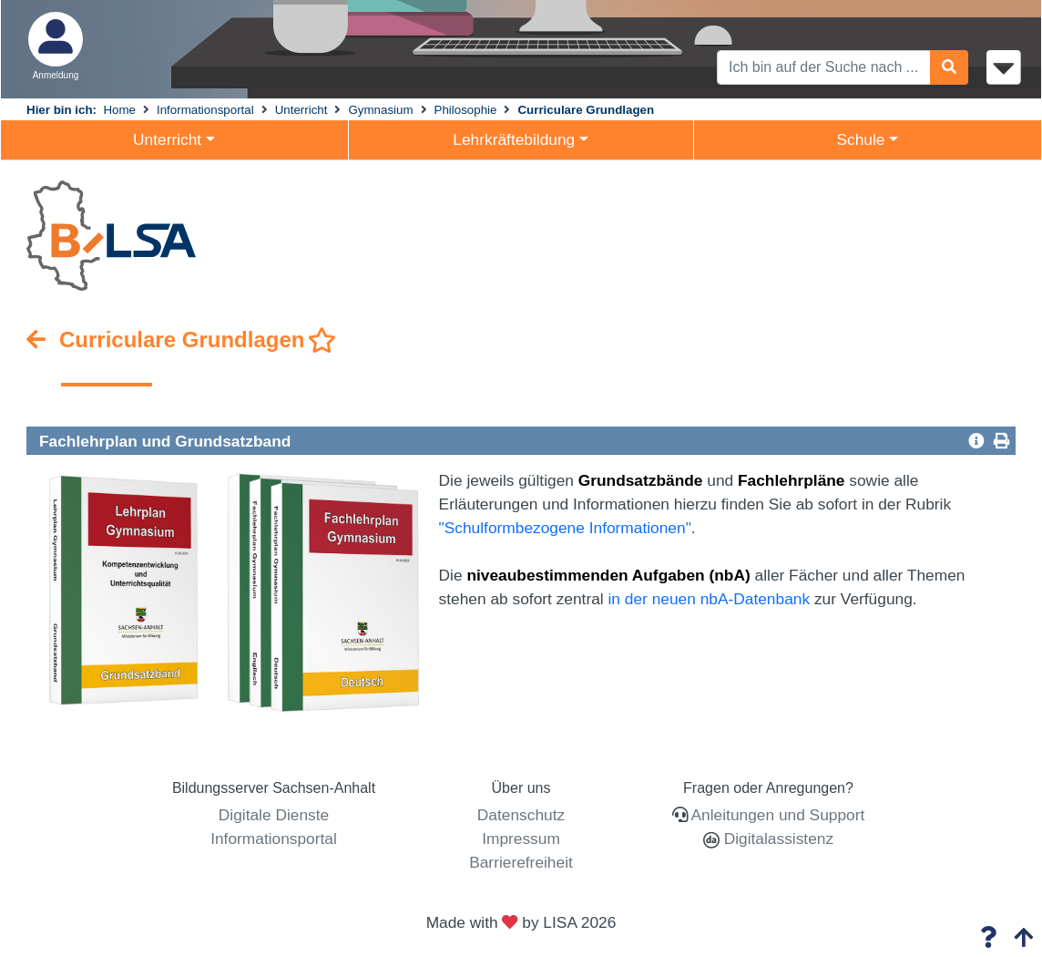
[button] (976, 440)
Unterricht (301, 110)
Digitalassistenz (776, 838)
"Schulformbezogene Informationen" (565, 528)
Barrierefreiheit (521, 862)
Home (119, 110)
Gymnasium (380, 110)
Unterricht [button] (167, 139)
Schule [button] (860, 139)
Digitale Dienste (274, 815)
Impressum (521, 838)
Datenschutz (521, 815)
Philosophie (465, 110)
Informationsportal (205, 110)
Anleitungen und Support (778, 815)
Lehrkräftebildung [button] (514, 139)
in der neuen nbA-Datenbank (709, 599)
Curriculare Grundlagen (585, 110)
